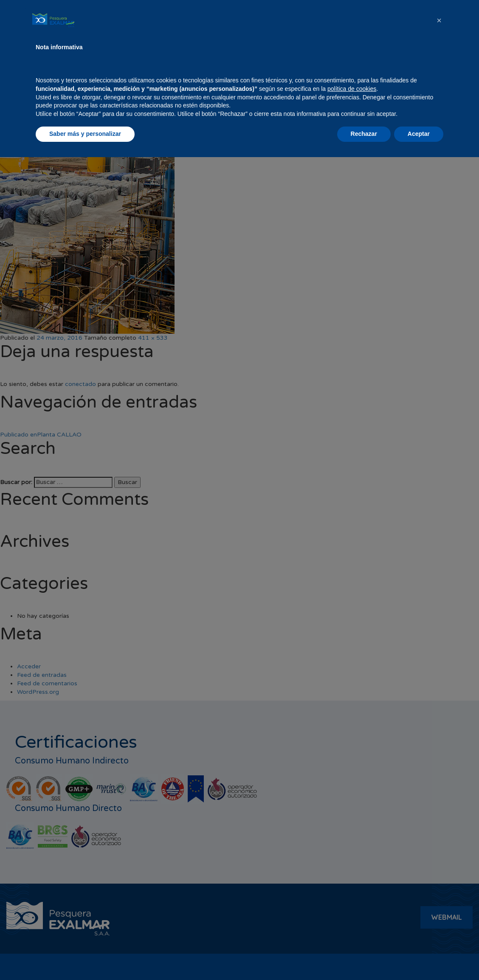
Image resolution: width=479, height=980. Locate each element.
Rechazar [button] (364, 956)
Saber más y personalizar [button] (85, 956)
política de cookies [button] (351, 911)
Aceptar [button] (419, 956)
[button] (439, 843)
